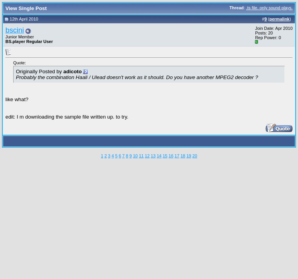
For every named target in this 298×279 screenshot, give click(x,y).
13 (153, 155)
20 (194, 155)
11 (141, 155)
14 (159, 155)
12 (147, 155)
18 (182, 155)
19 (188, 155)
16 (171, 155)
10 (135, 155)
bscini (14, 30)
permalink (279, 19)
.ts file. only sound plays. (269, 7)
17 (177, 155)
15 (165, 155)
